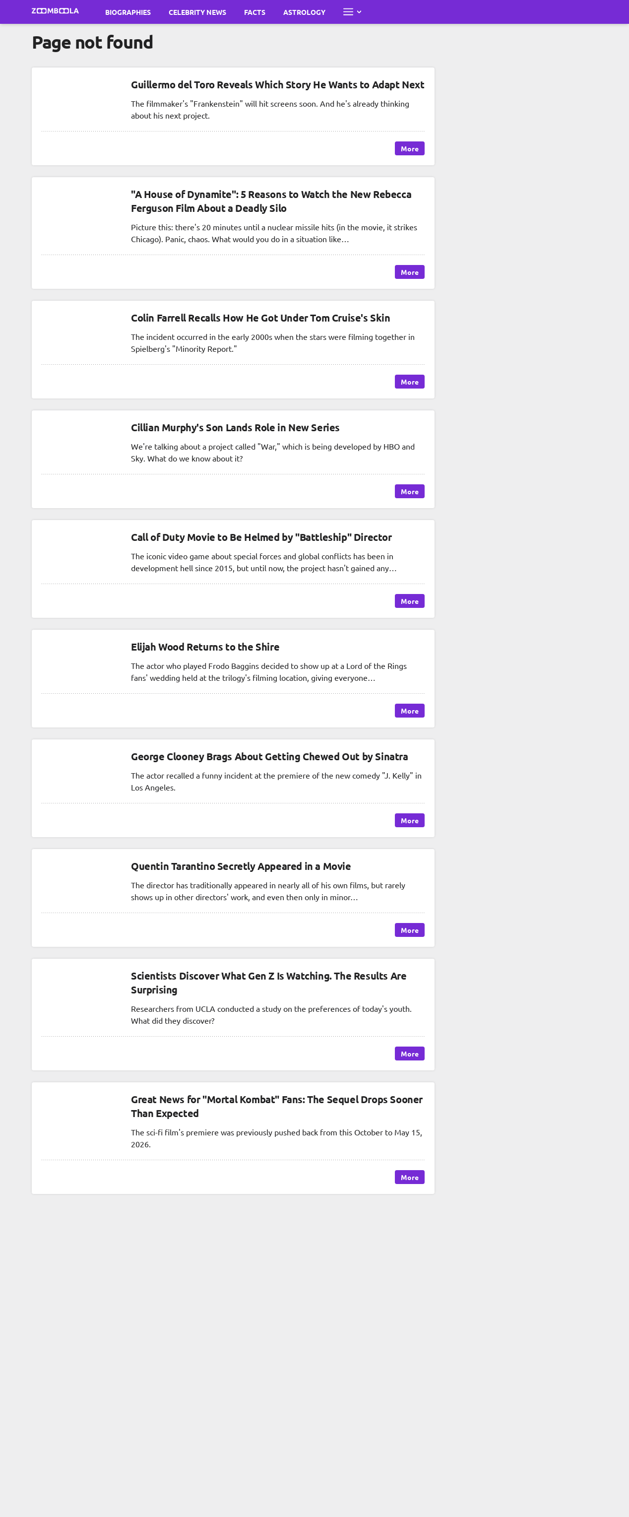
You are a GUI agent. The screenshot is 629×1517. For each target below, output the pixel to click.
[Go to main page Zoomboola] (55, 12)
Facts (254, 11)
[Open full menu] (352, 12)
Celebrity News (197, 11)
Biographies (128, 11)
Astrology (304, 11)
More (410, 148)
